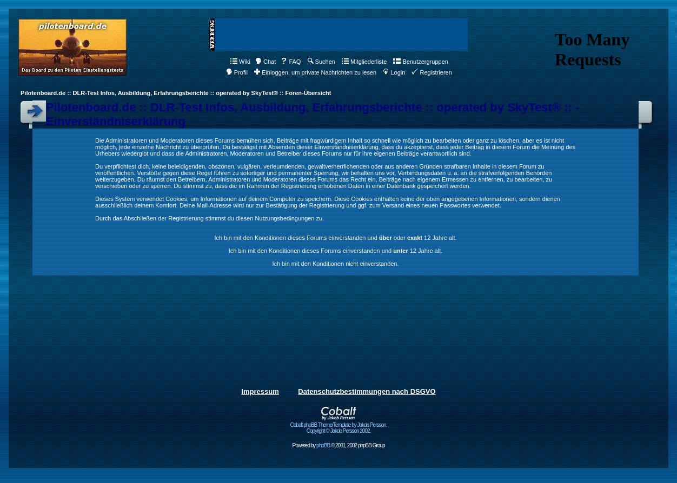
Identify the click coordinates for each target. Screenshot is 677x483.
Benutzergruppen (420, 61)
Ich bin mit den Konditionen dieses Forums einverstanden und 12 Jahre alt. (336, 250)
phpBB (323, 445)
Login (394, 72)
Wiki (240, 61)
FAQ (291, 61)
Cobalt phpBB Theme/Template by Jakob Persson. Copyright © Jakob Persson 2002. (338, 425)
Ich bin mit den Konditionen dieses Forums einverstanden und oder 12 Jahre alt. (335, 237)
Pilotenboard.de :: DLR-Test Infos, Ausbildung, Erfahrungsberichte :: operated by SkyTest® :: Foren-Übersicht (176, 93)
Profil (237, 72)
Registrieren (431, 72)
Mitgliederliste (364, 61)
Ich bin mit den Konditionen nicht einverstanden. (335, 263)
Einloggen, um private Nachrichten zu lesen (315, 72)
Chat (265, 61)
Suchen (321, 61)
